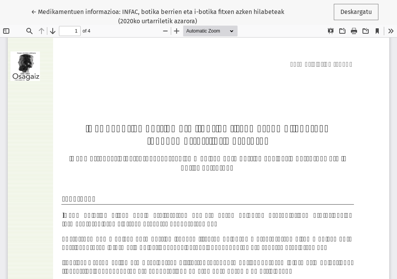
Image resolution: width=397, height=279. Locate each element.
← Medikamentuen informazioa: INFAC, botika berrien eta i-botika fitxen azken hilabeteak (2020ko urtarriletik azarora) (157, 16)
